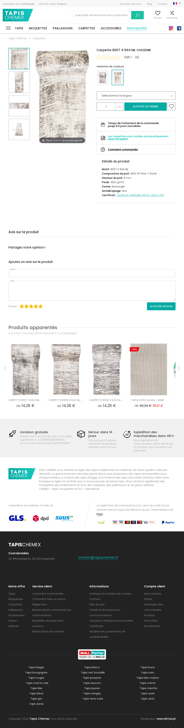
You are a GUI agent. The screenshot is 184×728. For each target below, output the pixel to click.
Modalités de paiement (47, 620)
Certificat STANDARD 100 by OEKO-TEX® (140, 195)
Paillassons (63, 28)
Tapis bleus (36, 693)
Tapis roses (148, 693)
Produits (149, 615)
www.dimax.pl (166, 719)
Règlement (39, 604)
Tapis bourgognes (36, 672)
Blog (149, 4)
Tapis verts (147, 698)
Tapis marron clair (37, 683)
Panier (178, 17)
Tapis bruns (147, 667)
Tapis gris (36, 698)
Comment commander (123, 149)
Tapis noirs (147, 672)
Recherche (115, 15)
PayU (99, 514)
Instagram (171, 28)
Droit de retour (52, 4)
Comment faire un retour (49, 599)
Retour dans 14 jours (100, 434)
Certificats (96, 626)
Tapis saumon (92, 683)
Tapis (19, 28)
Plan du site (97, 604)
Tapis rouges (36, 678)
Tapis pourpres (92, 678)
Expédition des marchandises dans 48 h (154, 434)
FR (180, 3)
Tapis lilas (36, 688)
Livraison (37, 626)
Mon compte (135, 17)
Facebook (179, 28)
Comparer (164, 17)
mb (119, 107)
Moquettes (38, 28)
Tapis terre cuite (92, 698)
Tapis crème (147, 683)
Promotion (151, 620)
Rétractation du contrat (48, 631)
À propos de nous (130, 4)
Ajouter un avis (161, 306)
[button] (136, 95)
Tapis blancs (92, 667)
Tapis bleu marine (147, 678)
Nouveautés (137, 28)
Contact (162, 4)
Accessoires (111, 28)
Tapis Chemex (18, 15)
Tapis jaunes (92, 688)
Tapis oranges (92, 693)
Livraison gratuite (34, 432)
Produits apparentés (32, 327)
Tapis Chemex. (39, 719)
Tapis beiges (36, 667)
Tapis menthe (148, 688)
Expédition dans (18, 4)
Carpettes (86, 28)
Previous (23, 144)
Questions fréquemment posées (111, 620)
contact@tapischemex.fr (98, 557)
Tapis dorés (36, 704)
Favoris (150, 17)
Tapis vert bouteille (93, 672)
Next (15, 144)
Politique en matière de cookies (110, 593)
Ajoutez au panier (145, 106)
